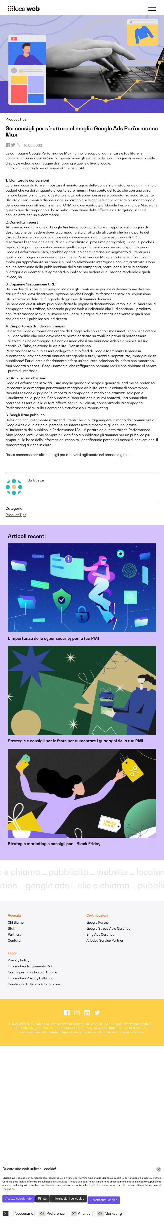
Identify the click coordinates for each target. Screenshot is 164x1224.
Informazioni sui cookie (68, 1198)
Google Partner (98, 923)
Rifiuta (42, 1198)
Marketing (113, 1214)
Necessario (24, 1214)
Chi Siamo (16, 923)
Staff (12, 929)
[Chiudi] (159, 1169)
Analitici (84, 1214)
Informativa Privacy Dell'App (30, 978)
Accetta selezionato (18, 1198)
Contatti (14, 941)
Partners (14, 935)
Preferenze (56, 1214)
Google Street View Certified (108, 929)
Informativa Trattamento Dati (30, 966)
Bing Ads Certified (100, 935)
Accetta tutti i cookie (103, 1200)
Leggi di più (8, 1189)
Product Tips (16, 119)
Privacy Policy (18, 960)
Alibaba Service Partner (104, 941)
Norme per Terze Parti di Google (32, 972)
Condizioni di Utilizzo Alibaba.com (34, 984)
